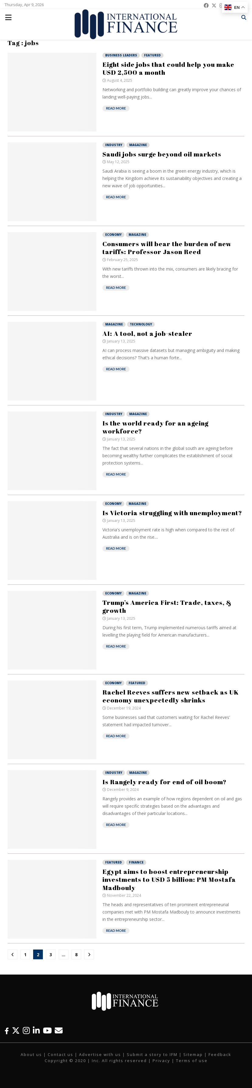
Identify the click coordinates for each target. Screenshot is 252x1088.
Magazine (138, 145)
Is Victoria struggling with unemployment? (172, 512)
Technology (141, 324)
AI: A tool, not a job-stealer (147, 333)
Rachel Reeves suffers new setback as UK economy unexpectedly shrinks (170, 696)
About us (31, 1054)
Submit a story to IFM (152, 1054)
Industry (113, 145)
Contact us (60, 1054)
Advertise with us (100, 1054)
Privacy (161, 1060)
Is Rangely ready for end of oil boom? (164, 781)
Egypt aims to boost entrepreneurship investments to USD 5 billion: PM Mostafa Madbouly (169, 879)
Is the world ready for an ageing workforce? (155, 427)
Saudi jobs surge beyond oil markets (161, 154)
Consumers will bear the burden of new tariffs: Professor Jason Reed (167, 247)
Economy (113, 234)
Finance (136, 862)
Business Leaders (121, 55)
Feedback (220, 1054)
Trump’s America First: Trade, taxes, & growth (167, 606)
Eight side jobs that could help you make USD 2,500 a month (168, 68)
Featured (152, 55)
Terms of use (192, 1060)
